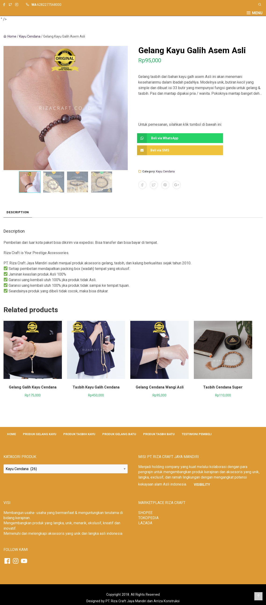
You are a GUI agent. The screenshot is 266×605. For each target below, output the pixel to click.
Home (11, 36)
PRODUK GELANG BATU (119, 434)
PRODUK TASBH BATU (159, 434)
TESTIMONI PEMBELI (197, 434)
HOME (11, 434)
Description (18, 212)
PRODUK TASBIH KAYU (79, 434)
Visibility (202, 484)
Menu (257, 13)
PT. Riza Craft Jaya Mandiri (126, 601)
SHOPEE (145, 513)
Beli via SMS (154, 150)
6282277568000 (49, 5)
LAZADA (145, 523)
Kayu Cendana (29, 36)
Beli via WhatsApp (158, 138)
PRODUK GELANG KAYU (39, 434)
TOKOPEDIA (148, 518)
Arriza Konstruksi (167, 601)
